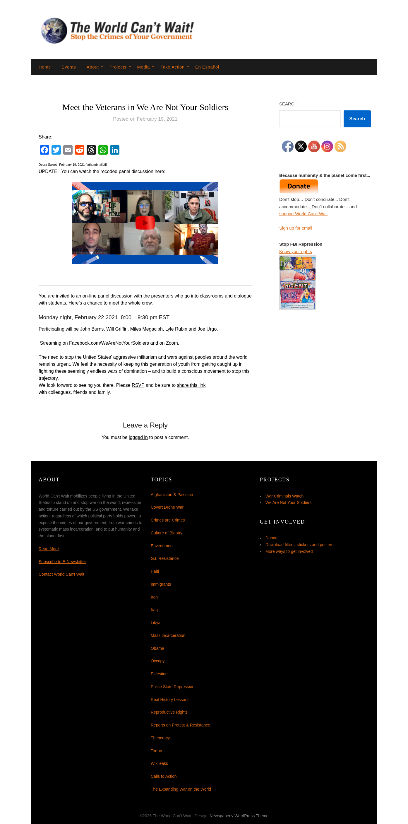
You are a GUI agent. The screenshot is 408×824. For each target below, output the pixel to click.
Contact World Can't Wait (61, 574)
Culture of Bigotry (166, 533)
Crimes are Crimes (168, 520)
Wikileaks (159, 763)
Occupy (157, 661)
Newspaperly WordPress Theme (239, 815)
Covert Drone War (167, 507)
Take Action (172, 66)
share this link (191, 385)
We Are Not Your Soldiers (288, 502)
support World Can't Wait (303, 213)
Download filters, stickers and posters (299, 544)
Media (143, 66)
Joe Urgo (207, 328)
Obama (157, 648)
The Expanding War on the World (181, 789)
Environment (162, 545)
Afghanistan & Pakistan (172, 494)
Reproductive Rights (169, 712)
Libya (155, 622)
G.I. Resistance (165, 558)
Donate (272, 538)
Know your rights (295, 251)
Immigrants (161, 584)
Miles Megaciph (146, 328)
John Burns (92, 328)
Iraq (154, 609)
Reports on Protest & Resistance (180, 725)
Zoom (172, 343)
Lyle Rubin (176, 328)
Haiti (155, 571)
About (93, 66)
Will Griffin (117, 328)
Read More (49, 548)
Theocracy (160, 738)
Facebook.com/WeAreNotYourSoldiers (109, 343)
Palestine (159, 673)
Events (68, 66)
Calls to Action (164, 776)
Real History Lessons (170, 699)
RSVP (138, 385)
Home (45, 66)
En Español (207, 66)
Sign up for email (295, 227)
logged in (138, 437)
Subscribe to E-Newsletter (62, 561)
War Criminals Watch (284, 496)
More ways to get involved (289, 551)
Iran (154, 597)
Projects (117, 66)
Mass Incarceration (168, 635)
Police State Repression (172, 686)
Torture (157, 750)
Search (288, 103)
